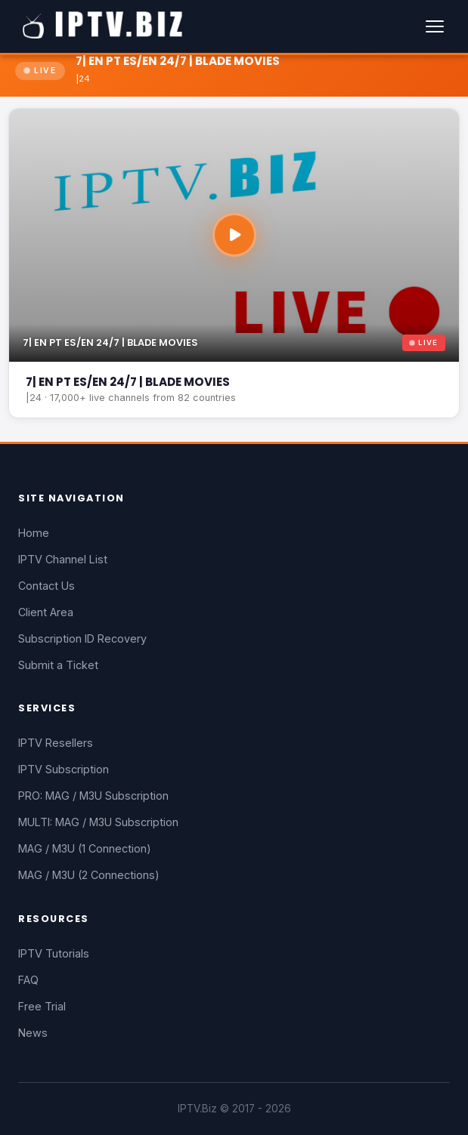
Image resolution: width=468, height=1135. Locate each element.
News (33, 1032)
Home (33, 532)
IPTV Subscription (63, 769)
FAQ (28, 979)
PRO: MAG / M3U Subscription (93, 795)
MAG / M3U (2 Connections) (89, 874)
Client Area (45, 612)
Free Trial (42, 1006)
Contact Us (46, 585)
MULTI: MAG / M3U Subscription (98, 822)
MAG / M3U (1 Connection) (84, 848)
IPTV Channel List (62, 559)
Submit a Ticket (58, 664)
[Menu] (435, 26)
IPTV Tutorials (53, 953)
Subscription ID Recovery (82, 638)
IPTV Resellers (55, 742)
